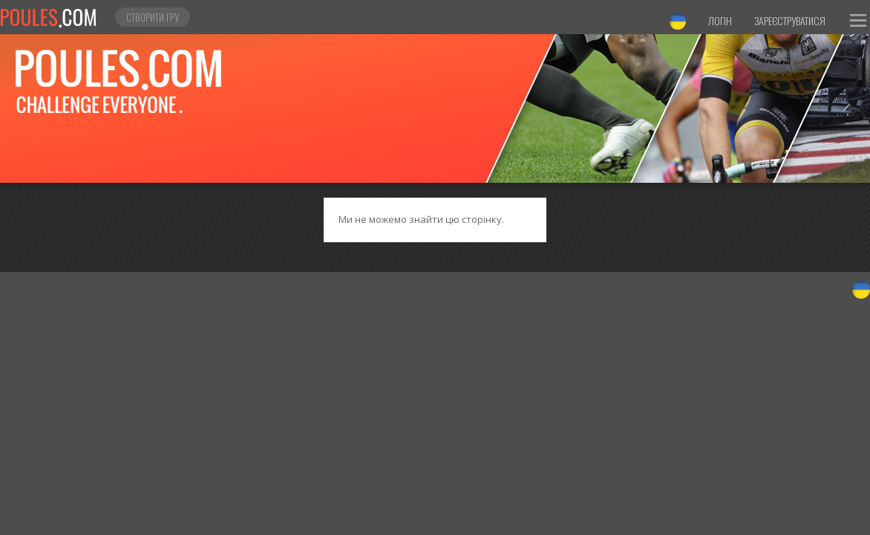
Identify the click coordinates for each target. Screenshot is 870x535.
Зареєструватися (789, 20)
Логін (720, 20)
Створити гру (152, 17)
